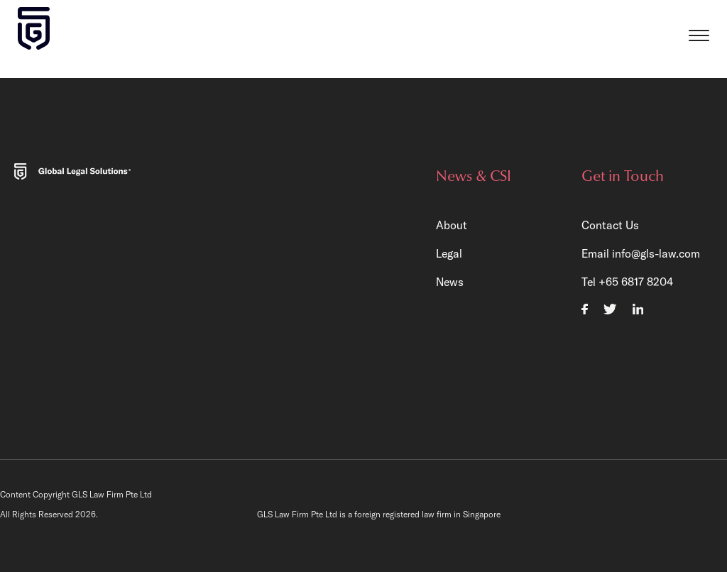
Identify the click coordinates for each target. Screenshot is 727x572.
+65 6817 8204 (635, 282)
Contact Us (610, 225)
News (450, 282)
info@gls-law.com (656, 253)
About (451, 225)
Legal (449, 253)
